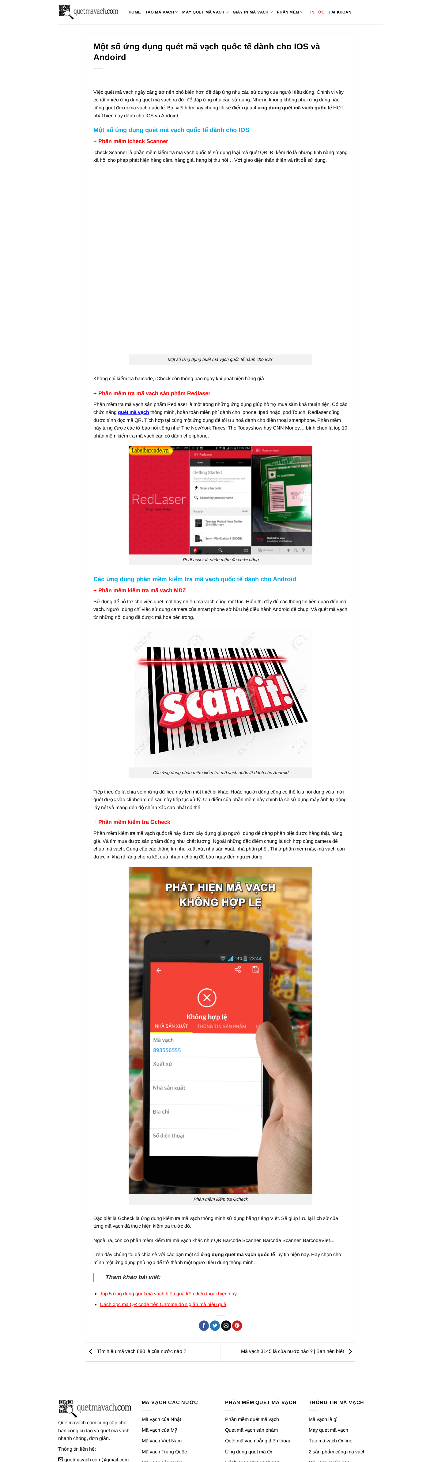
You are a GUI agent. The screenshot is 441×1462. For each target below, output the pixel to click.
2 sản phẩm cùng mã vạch (337, 1417)
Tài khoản (340, 12)
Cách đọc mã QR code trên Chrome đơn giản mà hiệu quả (163, 1270)
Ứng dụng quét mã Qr (248, 1417)
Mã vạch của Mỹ (159, 1396)
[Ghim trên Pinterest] (237, 1291)
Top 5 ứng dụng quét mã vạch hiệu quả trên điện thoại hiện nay (168, 1259)
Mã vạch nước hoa (329, 1428)
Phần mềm (290, 12)
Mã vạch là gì (323, 1385)
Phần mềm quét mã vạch (252, 1385)
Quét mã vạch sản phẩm (251, 1396)
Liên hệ (320, 1451)
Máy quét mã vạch (205, 12)
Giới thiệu (300, 1451)
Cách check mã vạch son (252, 1428)
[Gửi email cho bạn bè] (226, 1291)
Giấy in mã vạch (253, 12)
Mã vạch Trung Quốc (164, 1417)
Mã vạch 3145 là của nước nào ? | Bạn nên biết (298, 1317)
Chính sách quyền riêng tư (357, 1451)
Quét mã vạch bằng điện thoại (257, 1406)
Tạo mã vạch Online (330, 1406)
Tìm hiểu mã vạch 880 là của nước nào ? (136, 1317)
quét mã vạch (133, 378)
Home (135, 12)
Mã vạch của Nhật (161, 1385)
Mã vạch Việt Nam (162, 1406)
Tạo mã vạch (161, 12)
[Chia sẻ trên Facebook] (204, 1291)
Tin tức (316, 12)
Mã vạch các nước (162, 1428)
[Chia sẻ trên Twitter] (215, 1291)
